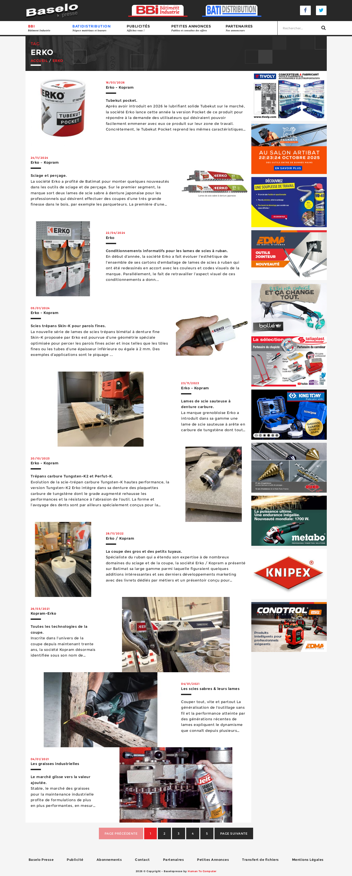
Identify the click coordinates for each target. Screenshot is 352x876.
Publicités (146, 28)
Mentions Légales (308, 859)
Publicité (75, 859)
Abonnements (109, 859)
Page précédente (121, 833)
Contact (142, 859)
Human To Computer (202, 871)
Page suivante (234, 833)
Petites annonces (195, 28)
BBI (47, 28)
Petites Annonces (213, 859)
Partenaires (250, 28)
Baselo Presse (41, 859)
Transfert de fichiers (260, 859)
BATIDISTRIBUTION (97, 28)
